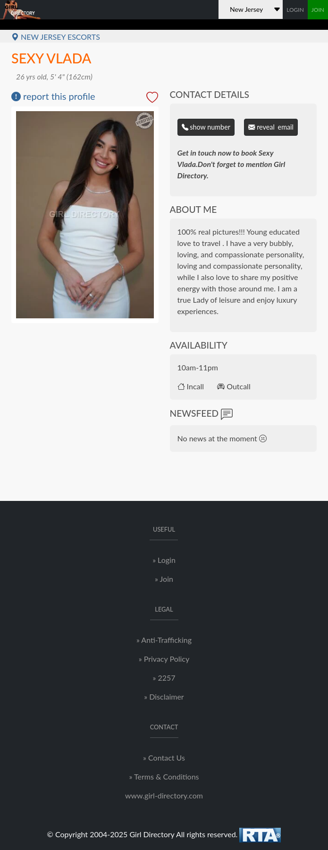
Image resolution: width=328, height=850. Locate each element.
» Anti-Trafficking (164, 639)
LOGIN (295, 9)
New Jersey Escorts (55, 36)
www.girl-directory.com (164, 795)
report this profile (53, 96)
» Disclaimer (164, 696)
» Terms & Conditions (164, 776)
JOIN (317, 9)
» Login (164, 559)
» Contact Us (164, 757)
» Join (164, 578)
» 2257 (163, 677)
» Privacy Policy (164, 658)
